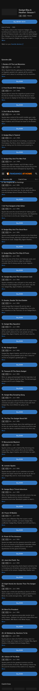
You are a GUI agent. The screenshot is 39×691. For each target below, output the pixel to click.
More (3, 40)
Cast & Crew (22, 53)
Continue (19, 687)
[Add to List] (36, 16)
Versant (17, 657)
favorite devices (17, 44)
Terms (6, 659)
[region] (19, 671)
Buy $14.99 (23, 22)
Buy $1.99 (19, 81)
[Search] (36, 3)
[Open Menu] (3, 3)
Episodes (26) (7, 53)
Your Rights (32, 663)
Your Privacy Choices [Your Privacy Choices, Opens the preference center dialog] (19, 682)
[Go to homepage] (19, 3)
